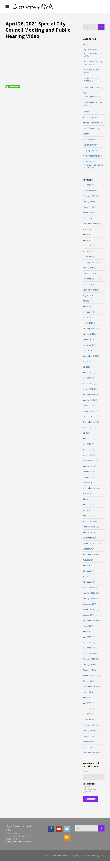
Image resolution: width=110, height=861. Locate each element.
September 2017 (90, 752)
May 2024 (87, 312)
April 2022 (87, 449)
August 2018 (88, 692)
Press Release (89, 139)
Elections (86, 111)
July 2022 (86, 433)
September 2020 (90, 554)
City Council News (89, 789)
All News (86, 786)
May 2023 (87, 378)
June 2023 (87, 372)
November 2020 (90, 543)
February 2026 (89, 196)
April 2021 (87, 515)
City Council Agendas (93, 53)
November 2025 (90, 212)
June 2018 (87, 703)
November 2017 (90, 741)
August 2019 (88, 626)
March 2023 (88, 389)
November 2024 (90, 279)
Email (85, 772)
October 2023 (88, 350)
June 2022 (87, 438)
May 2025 (87, 245)
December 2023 (89, 339)
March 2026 (88, 190)
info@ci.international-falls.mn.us (19, 841)
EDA (84, 93)
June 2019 (87, 637)
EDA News (87, 792)
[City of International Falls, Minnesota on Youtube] (59, 829)
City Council (88, 49)
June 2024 (87, 306)
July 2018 (86, 697)
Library (86, 134)
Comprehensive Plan (91, 87)
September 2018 (90, 686)
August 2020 (88, 560)
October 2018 (88, 681)
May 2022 (87, 444)
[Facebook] (51, 829)
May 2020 (87, 576)
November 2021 (90, 477)
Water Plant (88, 161)
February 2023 (89, 394)
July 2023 (86, 367)
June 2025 (87, 240)
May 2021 (87, 510)
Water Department (91, 156)
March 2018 (88, 719)
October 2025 (88, 218)
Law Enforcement (90, 128)
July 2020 (86, 565)
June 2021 (87, 504)
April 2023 (87, 383)
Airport (86, 44)
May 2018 (87, 708)
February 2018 (89, 725)
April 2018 (87, 714)
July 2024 (86, 301)
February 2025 (89, 262)
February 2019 (89, 659)
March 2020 (88, 587)
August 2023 (88, 361)
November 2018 (90, 675)
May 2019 (87, 642)
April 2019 (87, 648)
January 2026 (88, 201)
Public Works (88, 145)
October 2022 (88, 416)
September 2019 (90, 620)
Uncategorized (89, 150)
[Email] (67, 829)
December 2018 (89, 670)
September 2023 (90, 356)
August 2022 (88, 427)
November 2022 (90, 411)
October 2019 (88, 615)
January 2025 (88, 267)
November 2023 (90, 345)
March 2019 (88, 653)
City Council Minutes (92, 69)
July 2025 (86, 234)
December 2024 (89, 273)
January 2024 (88, 334)
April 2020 (87, 582)
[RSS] (67, 838)
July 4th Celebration (91, 123)
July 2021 (86, 499)
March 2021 (88, 521)
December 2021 (89, 471)
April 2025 (87, 251)
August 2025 (88, 229)
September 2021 (90, 488)
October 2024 (88, 284)
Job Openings (88, 117)
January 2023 (88, 400)
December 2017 (89, 736)
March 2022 (88, 455)
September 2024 (90, 290)
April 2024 (87, 317)
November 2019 (90, 609)
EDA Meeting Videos (93, 102)
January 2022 (88, 466)
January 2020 (88, 598)
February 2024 (89, 328)
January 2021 (88, 532)
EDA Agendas (90, 96)
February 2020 (89, 593)
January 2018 (88, 730)
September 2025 (90, 223)
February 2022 (89, 460)
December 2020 (89, 538)
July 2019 (86, 631)
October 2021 (88, 482)
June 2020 (87, 571)
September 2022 (90, 422)
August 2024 (88, 295)
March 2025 (88, 256)
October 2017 (88, 747)
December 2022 (89, 405)
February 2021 (89, 526)
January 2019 (88, 664)
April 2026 (87, 185)
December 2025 (89, 207)
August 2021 (88, 493)
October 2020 (88, 549)
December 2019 (89, 604)
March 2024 (88, 323)
